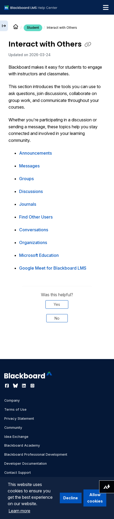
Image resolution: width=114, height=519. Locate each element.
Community (13, 428)
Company (12, 400)
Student (33, 28)
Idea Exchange (16, 437)
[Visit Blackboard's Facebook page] (7, 385)
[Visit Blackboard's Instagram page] (32, 385)
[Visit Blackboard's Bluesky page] (16, 385)
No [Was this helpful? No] (57, 318)
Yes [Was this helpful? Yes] (57, 304)
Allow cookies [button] (95, 497)
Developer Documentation (25, 464)
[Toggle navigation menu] (106, 7)
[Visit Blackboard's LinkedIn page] (24, 385)
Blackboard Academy (22, 445)
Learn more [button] (19, 510)
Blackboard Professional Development (35, 454)
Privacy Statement (19, 419)
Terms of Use (15, 409)
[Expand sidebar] (4, 25)
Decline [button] (70, 498)
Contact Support (17, 473)
